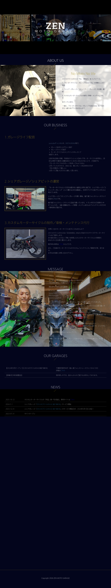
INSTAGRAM (70, 150)
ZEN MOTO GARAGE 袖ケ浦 (47, 411)
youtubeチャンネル (56, 150)
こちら (55, 206)
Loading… (55, 500)
